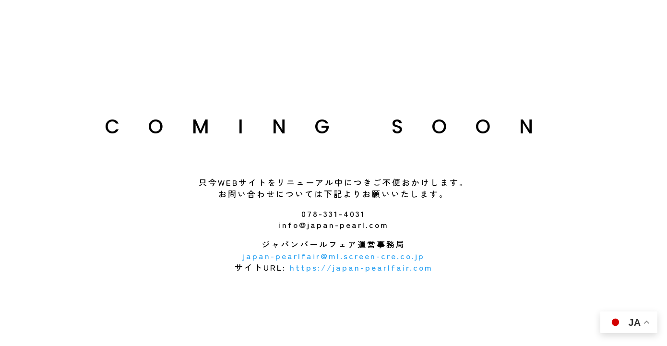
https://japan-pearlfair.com (361, 267)
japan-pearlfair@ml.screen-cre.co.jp (334, 256)
